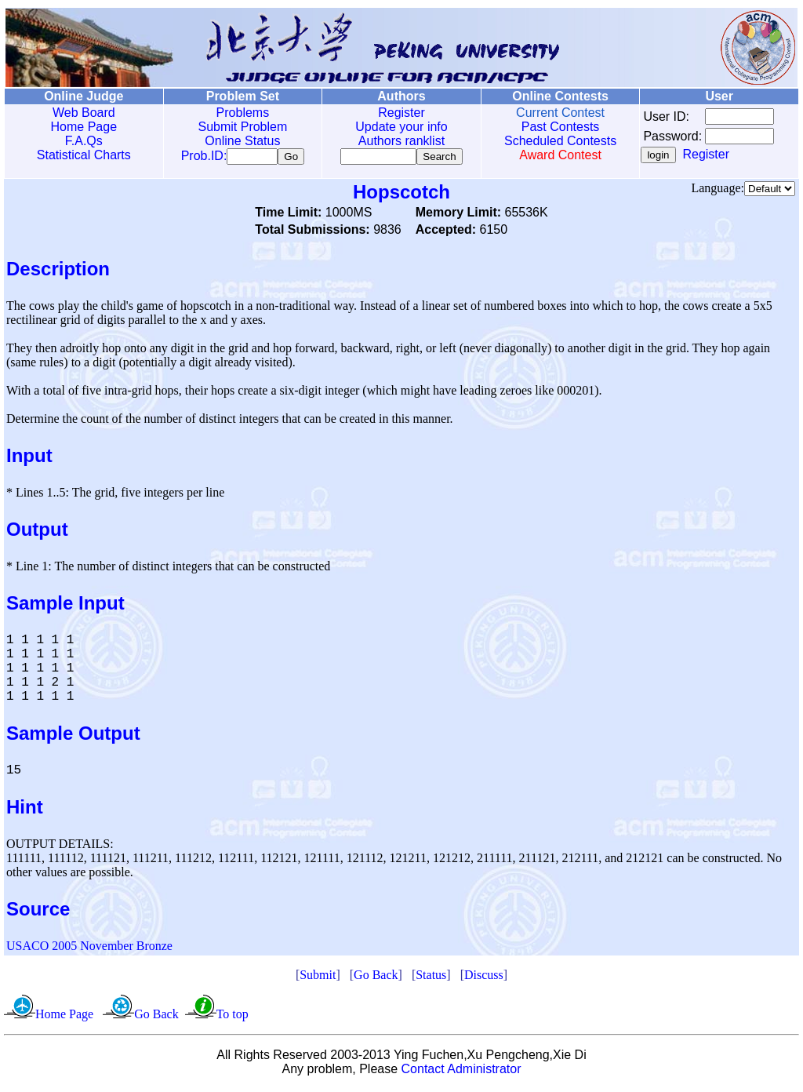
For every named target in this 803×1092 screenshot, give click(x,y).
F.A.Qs (83, 140)
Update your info (398, 126)
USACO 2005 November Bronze (89, 949)
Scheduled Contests (556, 140)
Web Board (83, 112)
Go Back (376, 978)
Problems (240, 112)
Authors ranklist (398, 140)
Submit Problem (240, 126)
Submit (318, 978)
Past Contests (556, 126)
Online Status (240, 140)
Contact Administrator (461, 1072)
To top (232, 1017)
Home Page (83, 126)
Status (431, 978)
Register (398, 112)
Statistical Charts (83, 155)
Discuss (483, 978)
